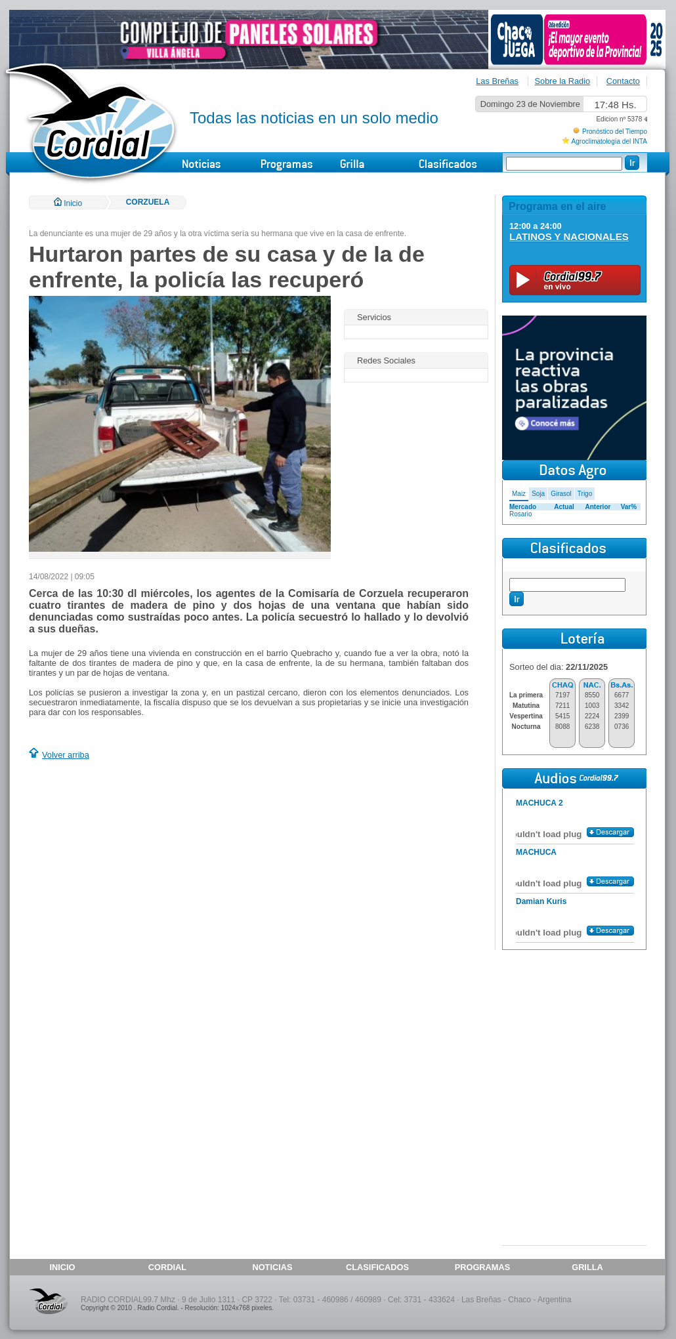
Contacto (623, 81)
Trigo (585, 493)
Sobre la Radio (563, 81)
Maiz (519, 493)
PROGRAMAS (483, 1267)
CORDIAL (167, 1267)
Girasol (561, 493)
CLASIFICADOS (377, 1267)
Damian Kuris (541, 901)
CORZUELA (148, 202)
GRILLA (587, 1267)
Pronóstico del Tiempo (614, 131)
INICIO (62, 1267)
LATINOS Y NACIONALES (569, 236)
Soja (538, 493)
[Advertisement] (139, 857)
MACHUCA (536, 852)
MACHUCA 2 (539, 803)
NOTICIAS (272, 1267)
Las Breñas (497, 81)
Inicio (68, 203)
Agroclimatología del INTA (609, 141)
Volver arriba (65, 755)
